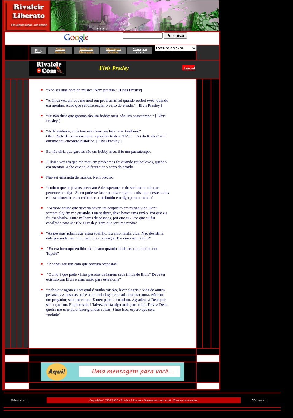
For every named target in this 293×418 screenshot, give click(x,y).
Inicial (189, 68)
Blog (38, 50)
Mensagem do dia (140, 50)
